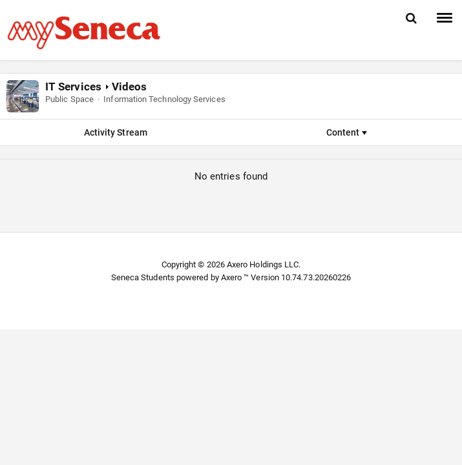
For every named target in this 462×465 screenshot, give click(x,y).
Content (346, 132)
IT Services (73, 86)
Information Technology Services (164, 99)
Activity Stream (115, 132)
